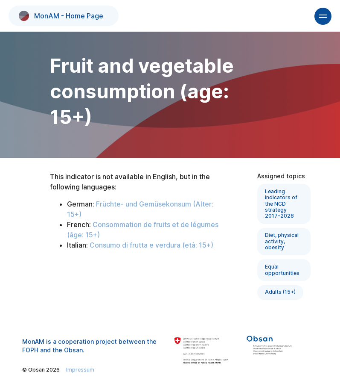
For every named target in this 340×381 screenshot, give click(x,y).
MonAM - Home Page (61, 16)
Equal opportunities (282, 269)
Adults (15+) (280, 292)
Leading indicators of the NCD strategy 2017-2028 (281, 203)
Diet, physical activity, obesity (282, 241)
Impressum (80, 369)
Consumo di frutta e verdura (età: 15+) (151, 245)
